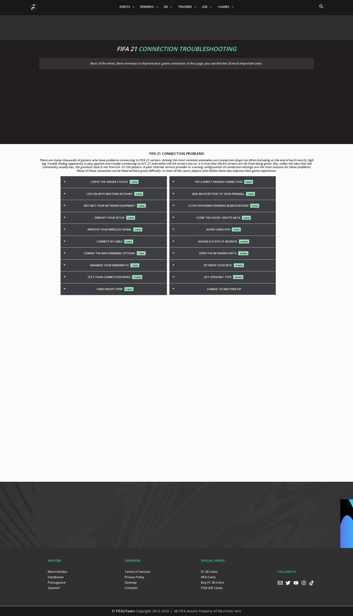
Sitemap (131, 582)
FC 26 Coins (209, 571)
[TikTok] (311, 582)
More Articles (57, 571)
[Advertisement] (176, 26)
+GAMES (225, 7)
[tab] (114, 182)
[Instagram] (303, 582)
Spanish (54, 588)
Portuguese (57, 582)
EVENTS (127, 7)
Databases (56, 577)
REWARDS (149, 7)
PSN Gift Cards (212, 588)
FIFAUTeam (125, 611)
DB (168, 7)
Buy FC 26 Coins (212, 582)
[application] (132, 7)
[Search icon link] (321, 7)
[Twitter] (288, 582)
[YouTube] (295, 582)
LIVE (207, 7)
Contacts (131, 588)
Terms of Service (137, 571)
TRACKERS (187, 7)
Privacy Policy (134, 577)
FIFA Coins (208, 577)
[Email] (280, 582)
